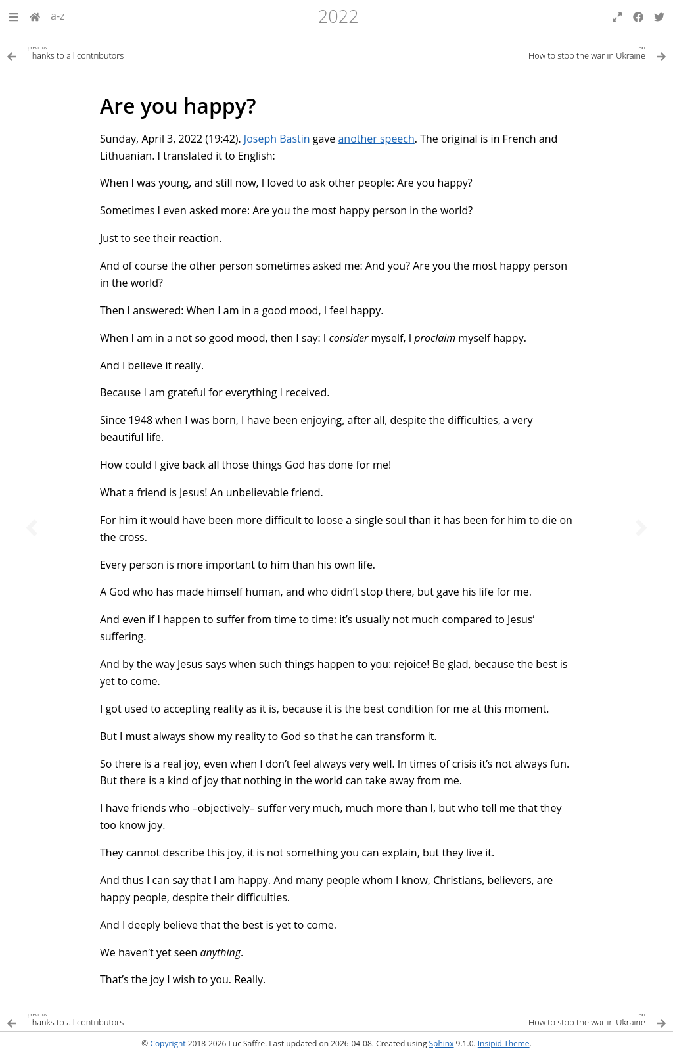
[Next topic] (641, 528)
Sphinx (441, 1043)
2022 (338, 16)
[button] (13, 15)
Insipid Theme (504, 1043)
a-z (58, 16)
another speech (376, 138)
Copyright (167, 1043)
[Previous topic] (32, 528)
